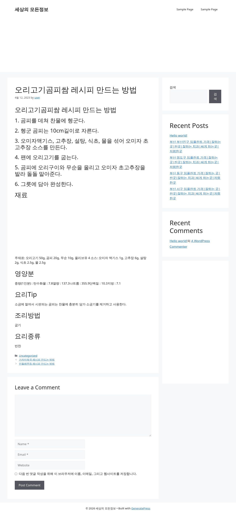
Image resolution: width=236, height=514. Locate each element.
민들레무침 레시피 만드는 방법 (37, 363)
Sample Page (184, 9)
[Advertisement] (118, 46)
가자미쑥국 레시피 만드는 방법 (37, 359)
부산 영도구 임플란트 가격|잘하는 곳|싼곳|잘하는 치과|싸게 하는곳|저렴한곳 (194, 162)
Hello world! (178, 135)
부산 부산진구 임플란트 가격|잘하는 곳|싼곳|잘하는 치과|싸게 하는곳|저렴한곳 (195, 146)
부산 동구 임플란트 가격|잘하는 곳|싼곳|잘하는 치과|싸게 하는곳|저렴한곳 (195, 178)
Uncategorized (28, 355)
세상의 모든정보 (31, 9)
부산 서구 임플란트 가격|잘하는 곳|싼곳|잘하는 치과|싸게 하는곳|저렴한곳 (195, 193)
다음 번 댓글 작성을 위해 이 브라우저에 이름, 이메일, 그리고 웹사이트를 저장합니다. (78, 474)
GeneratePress (140, 508)
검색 (173, 87)
